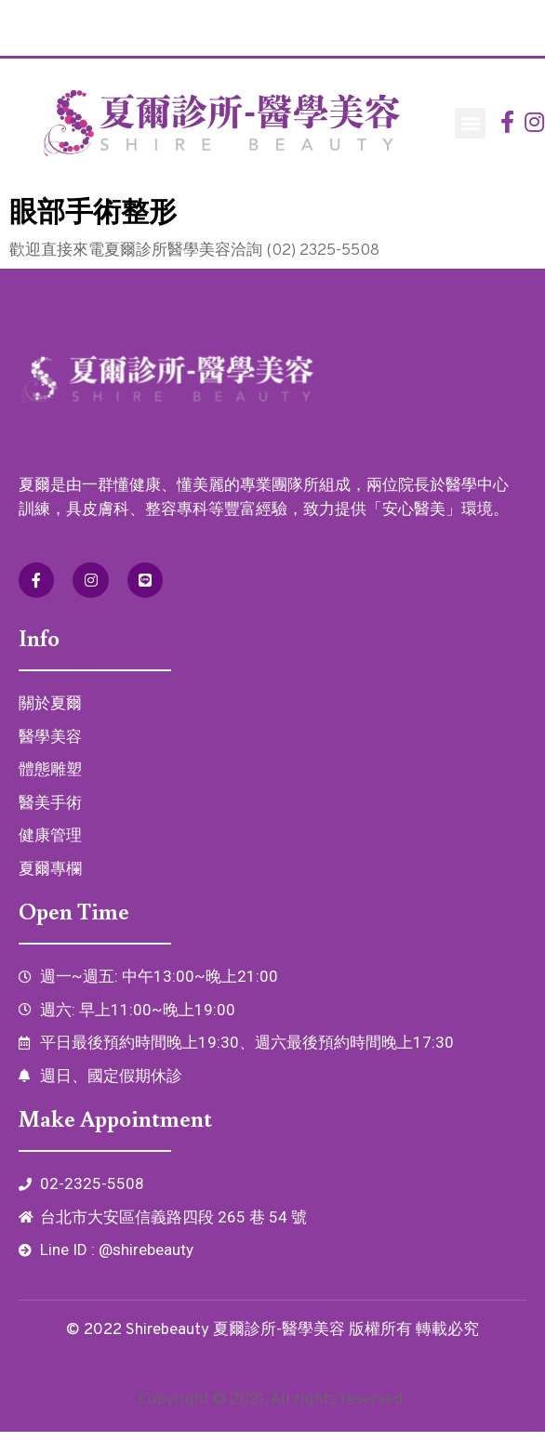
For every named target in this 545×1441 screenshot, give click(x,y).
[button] (470, 123)
